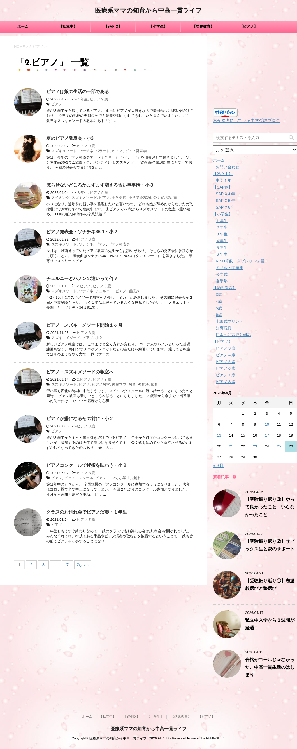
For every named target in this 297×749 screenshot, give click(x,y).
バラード (102, 151)
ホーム (22, 27)
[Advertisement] (255, 70)
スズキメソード (64, 151)
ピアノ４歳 (225, 355)
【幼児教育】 (203, 27)
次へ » (83, 564)
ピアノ (56, 104)
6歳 (219, 314)
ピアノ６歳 (225, 368)
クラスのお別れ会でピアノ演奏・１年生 (86, 512)
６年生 (222, 254)
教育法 (143, 384)
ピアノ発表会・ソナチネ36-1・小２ (82, 231)
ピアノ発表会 (136, 151)
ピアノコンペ (106, 478)
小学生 (124, 478)
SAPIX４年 (225, 194)
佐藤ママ (119, 384)
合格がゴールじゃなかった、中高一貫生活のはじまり (269, 667)
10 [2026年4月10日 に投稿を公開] (267, 424)
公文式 (158, 198)
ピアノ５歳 (225, 361)
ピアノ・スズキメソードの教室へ (79, 371)
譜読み (134, 291)
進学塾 (222, 281)
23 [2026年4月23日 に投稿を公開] (255, 446)
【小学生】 (158, 27)
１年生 (222, 220)
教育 (132, 384)
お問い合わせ (227, 167)
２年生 (222, 227)
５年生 (222, 247)
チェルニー (104, 291)
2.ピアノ (84, 286)
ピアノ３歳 (225, 348)
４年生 (82, 99)
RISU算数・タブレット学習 (240, 261)
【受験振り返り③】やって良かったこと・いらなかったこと (269, 507)
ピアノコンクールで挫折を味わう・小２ (86, 465)
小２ (99, 338)
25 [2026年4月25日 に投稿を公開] (279, 446)
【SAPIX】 (113, 27)
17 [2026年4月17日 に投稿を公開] (267, 435)
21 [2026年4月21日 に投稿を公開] (231, 446)
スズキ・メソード (65, 338)
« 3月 (218, 465)
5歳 (219, 308)
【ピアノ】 (248, 27)
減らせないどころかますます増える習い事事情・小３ (100, 185)
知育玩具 (223, 328)
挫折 (136, 478)
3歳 (219, 294)
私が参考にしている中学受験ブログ (246, 120)
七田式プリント (229, 321)
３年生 (82, 192)
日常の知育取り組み (233, 335)
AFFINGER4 (215, 738)
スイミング (60, 198)
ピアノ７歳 (86, 519)
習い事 (171, 198)
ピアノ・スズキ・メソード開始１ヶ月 (84, 325)
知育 (154, 384)
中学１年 (223, 180)
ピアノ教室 (101, 384)
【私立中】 (68, 27)
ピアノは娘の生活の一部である (77, 91)
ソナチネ (86, 151)
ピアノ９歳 (99, 99)
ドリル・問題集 (229, 267)
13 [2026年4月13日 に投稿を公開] (219, 435)
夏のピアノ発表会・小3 (70, 138)
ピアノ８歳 (86, 239)
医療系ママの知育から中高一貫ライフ (148, 11)
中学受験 (119, 198)
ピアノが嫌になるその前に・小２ (79, 418)
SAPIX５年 (225, 200)
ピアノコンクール (78, 478)
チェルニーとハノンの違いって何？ (82, 278)
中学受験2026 (140, 198)
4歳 (219, 301)
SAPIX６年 (225, 207)
